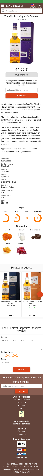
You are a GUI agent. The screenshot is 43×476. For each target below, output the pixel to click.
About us (21, 405)
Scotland (5, 171)
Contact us (21, 402)
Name (3, 359)
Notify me (21, 95)
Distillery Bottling (8, 182)
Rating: (7, 352)
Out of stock (21, 75)
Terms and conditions (21, 424)
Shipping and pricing (21, 399)
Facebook (21, 431)
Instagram (21, 434)
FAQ (21, 408)
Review (4, 337)
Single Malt (6, 161)
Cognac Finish (7, 187)
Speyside (5, 176)
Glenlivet (5, 166)
